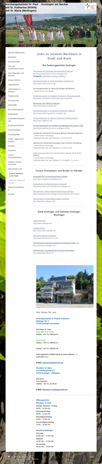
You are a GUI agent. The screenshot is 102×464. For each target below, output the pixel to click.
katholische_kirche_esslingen (54, 76)
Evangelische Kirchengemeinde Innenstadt (50, 184)
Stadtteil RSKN (39, 228)
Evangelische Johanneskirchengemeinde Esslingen (53, 192)
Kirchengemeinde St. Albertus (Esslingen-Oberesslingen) (55, 118)
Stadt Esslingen (39, 221)
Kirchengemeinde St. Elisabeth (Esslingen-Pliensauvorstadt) (56, 96)
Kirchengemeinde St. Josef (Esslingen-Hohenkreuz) (53, 81)
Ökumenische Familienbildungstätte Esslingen (51, 199)
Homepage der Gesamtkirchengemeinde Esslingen (53, 71)
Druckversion (14, 457)
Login (92, 457)
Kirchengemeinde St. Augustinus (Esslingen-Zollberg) (54, 111)
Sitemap (25, 457)
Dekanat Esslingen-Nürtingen (44, 236)
